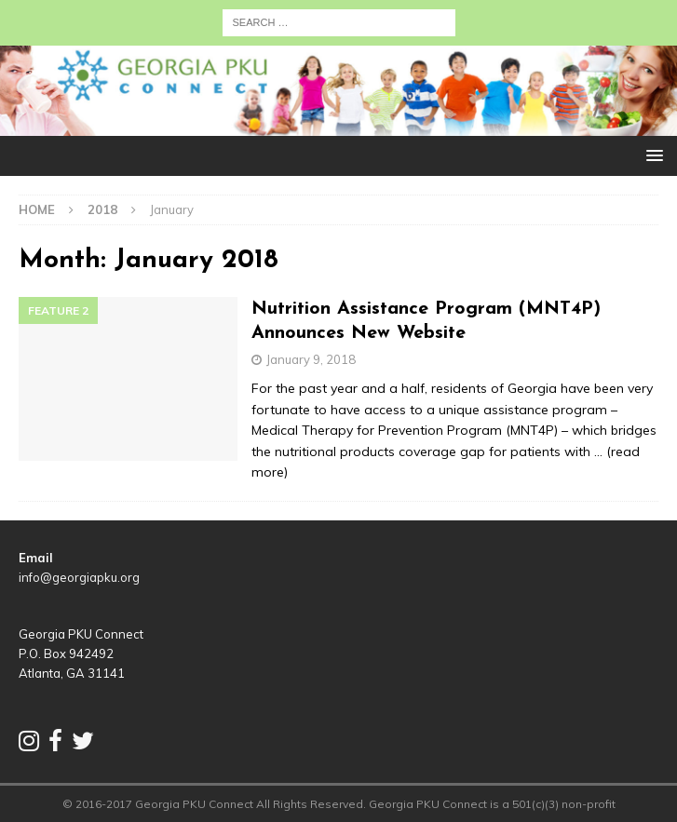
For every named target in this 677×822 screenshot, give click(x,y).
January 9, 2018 (311, 359)
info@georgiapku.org (79, 577)
